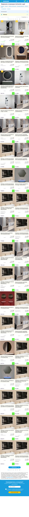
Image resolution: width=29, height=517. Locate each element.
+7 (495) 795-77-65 (9, 477)
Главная (2, 6)
